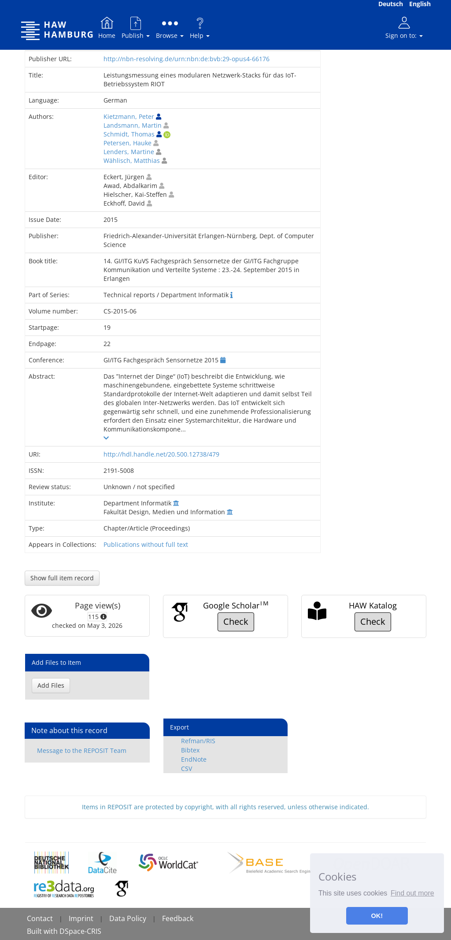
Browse (170, 27)
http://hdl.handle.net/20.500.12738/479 (161, 454)
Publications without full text (146, 544)
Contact (40, 918)
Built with (43, 931)
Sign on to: (404, 27)
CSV (186, 768)
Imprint (81, 918)
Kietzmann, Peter (129, 116)
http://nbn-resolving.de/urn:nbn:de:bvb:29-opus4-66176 (187, 59)
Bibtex (190, 750)
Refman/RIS (198, 741)
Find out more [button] (412, 893)
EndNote (194, 759)
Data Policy (127, 918)
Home (106, 27)
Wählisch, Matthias (132, 160)
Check (235, 621)
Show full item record (62, 578)
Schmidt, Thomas (129, 134)
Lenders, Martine (129, 151)
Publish (136, 27)
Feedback (177, 918)
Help (200, 27)
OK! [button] (377, 915)
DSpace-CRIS (80, 931)
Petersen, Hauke (128, 143)
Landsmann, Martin (133, 125)
